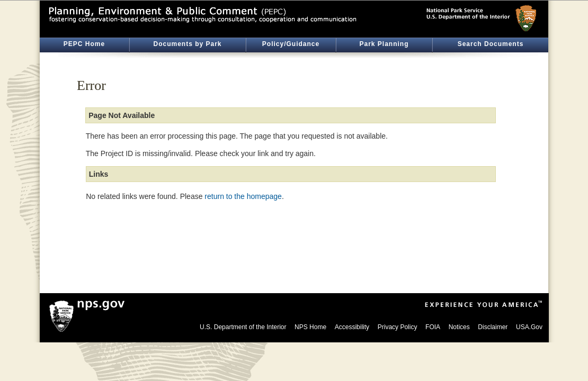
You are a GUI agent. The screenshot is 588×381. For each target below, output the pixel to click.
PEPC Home (84, 44)
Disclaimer (492, 327)
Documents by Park (187, 44)
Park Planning (383, 44)
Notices (459, 327)
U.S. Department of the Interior (243, 327)
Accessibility (352, 327)
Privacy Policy (397, 327)
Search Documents (491, 44)
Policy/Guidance (290, 44)
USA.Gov (529, 327)
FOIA (432, 327)
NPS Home (310, 327)
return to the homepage (243, 196)
